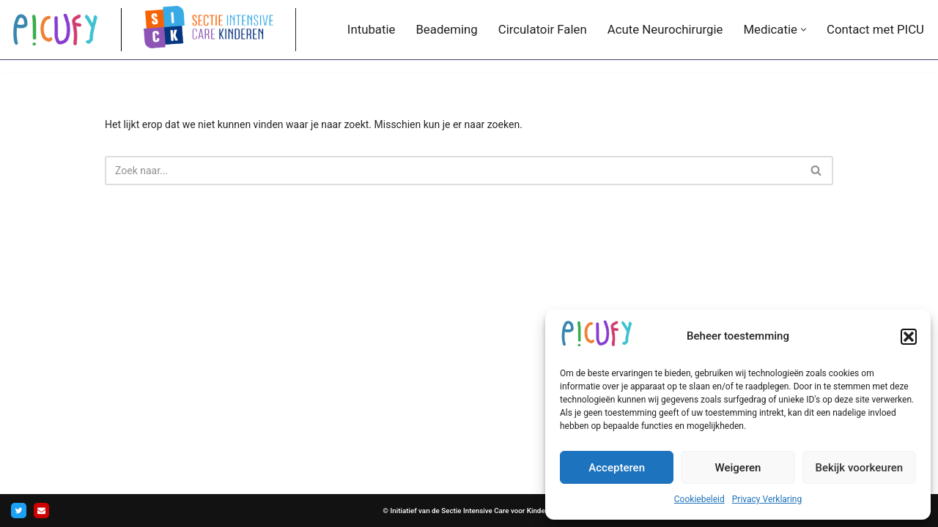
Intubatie (371, 29)
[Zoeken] (452, 170)
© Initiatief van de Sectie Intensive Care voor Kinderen (469, 511)
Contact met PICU (875, 29)
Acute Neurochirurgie (665, 29)
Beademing (446, 29)
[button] (908, 336)
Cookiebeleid (699, 499)
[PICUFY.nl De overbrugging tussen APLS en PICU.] (55, 29)
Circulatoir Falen (542, 29)
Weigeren (738, 467)
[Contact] (41, 510)
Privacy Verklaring (767, 499)
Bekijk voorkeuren (859, 467)
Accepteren (616, 467)
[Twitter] (18, 510)
